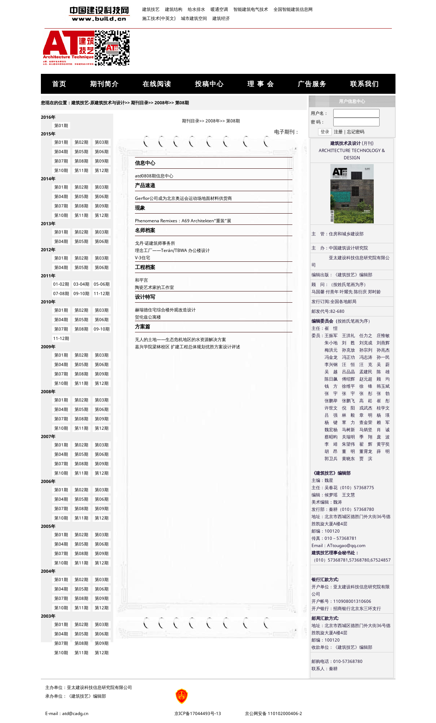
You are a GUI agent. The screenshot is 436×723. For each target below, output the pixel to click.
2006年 (48, 481)
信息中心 (145, 162)
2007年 (48, 436)
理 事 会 (260, 83)
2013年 (48, 223)
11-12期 (102, 293)
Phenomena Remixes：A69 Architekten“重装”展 (183, 221)
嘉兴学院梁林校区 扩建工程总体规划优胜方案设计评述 (187, 347)
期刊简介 (104, 83)
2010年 (48, 302)
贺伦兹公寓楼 (148, 317)
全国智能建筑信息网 (293, 9)
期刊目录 (139, 103)
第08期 (182, 103)
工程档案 (145, 267)
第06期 (102, 151)
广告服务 (312, 83)
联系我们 (364, 83)
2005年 (48, 526)
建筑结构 (173, 9)
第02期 (81, 142)
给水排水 (196, 9)
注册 (338, 132)
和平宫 (141, 280)
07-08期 (61, 293)
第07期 (61, 161)
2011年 (48, 276)
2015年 (48, 134)
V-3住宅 (142, 258)
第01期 (61, 125)
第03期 (102, 142)
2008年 (161, 103)
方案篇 (142, 326)
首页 (59, 83)
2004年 (48, 571)
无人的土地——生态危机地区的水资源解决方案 (180, 339)
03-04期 (81, 284)
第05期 (81, 151)
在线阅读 (157, 83)
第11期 (81, 170)
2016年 (48, 117)
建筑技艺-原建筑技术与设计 (98, 103)
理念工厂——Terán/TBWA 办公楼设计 (172, 250)
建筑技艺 (151, 9)
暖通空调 (219, 9)
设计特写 (145, 296)
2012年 (48, 250)
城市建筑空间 (194, 18)
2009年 (48, 347)
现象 (140, 207)
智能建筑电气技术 (250, 9)
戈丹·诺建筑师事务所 (155, 243)
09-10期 (81, 293)
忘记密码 (355, 132)
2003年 (48, 616)
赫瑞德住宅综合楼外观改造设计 (165, 310)
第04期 (61, 151)
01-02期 (61, 284)
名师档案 (145, 230)
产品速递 (145, 185)
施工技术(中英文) (158, 18)
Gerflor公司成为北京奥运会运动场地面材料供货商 (183, 198)
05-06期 (102, 284)
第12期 (102, 170)
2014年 (48, 179)
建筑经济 (221, 18)
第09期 (102, 161)
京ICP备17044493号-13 (197, 713)
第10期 (61, 170)
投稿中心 (209, 83)
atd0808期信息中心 (154, 176)
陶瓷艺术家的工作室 (154, 287)
